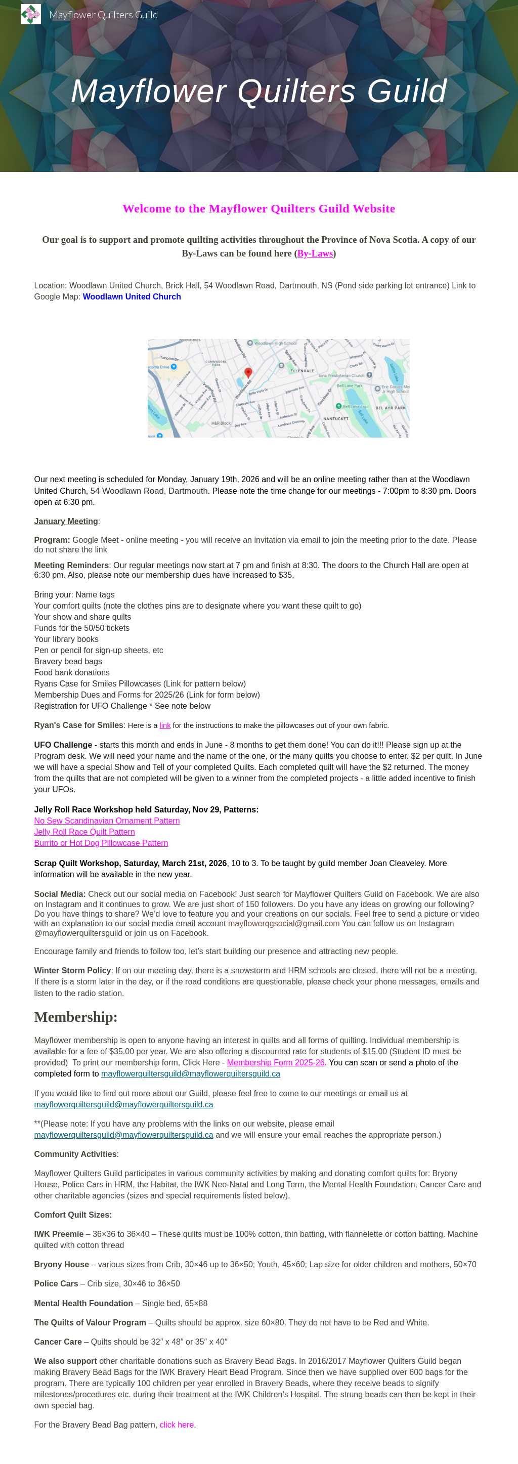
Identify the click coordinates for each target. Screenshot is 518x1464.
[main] (259, 85)
